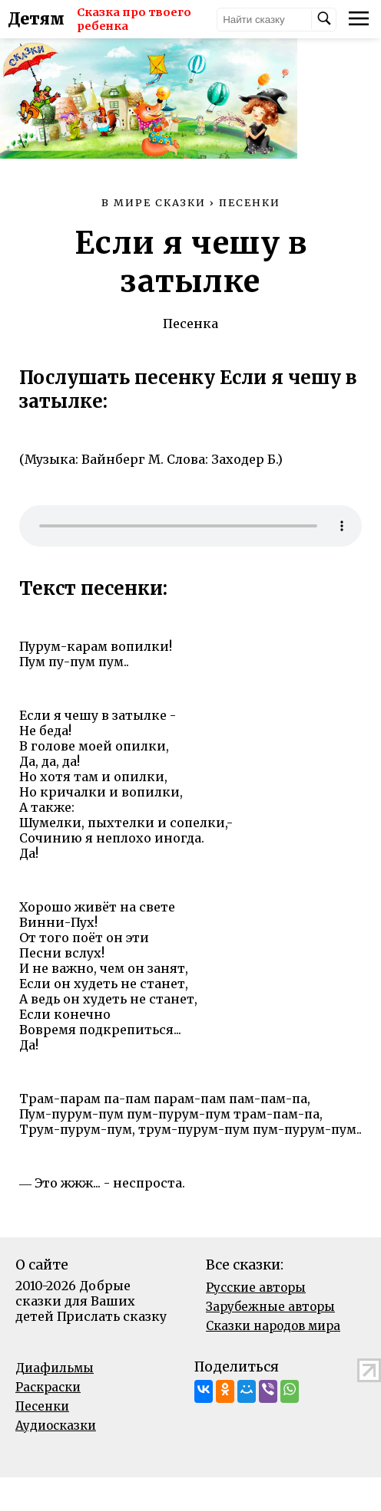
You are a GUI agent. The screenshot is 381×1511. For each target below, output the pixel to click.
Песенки (42, 1440)
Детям (36, 19)
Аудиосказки (55, 1459)
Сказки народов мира (273, 1359)
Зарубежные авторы (270, 1340)
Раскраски (48, 1421)
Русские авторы (256, 1321)
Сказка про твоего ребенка (125, 19)
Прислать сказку (112, 1350)
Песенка (190, 357)
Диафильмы (54, 1401)
